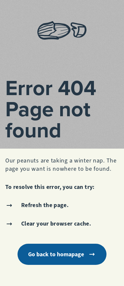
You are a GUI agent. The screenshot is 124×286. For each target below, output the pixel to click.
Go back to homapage (62, 254)
